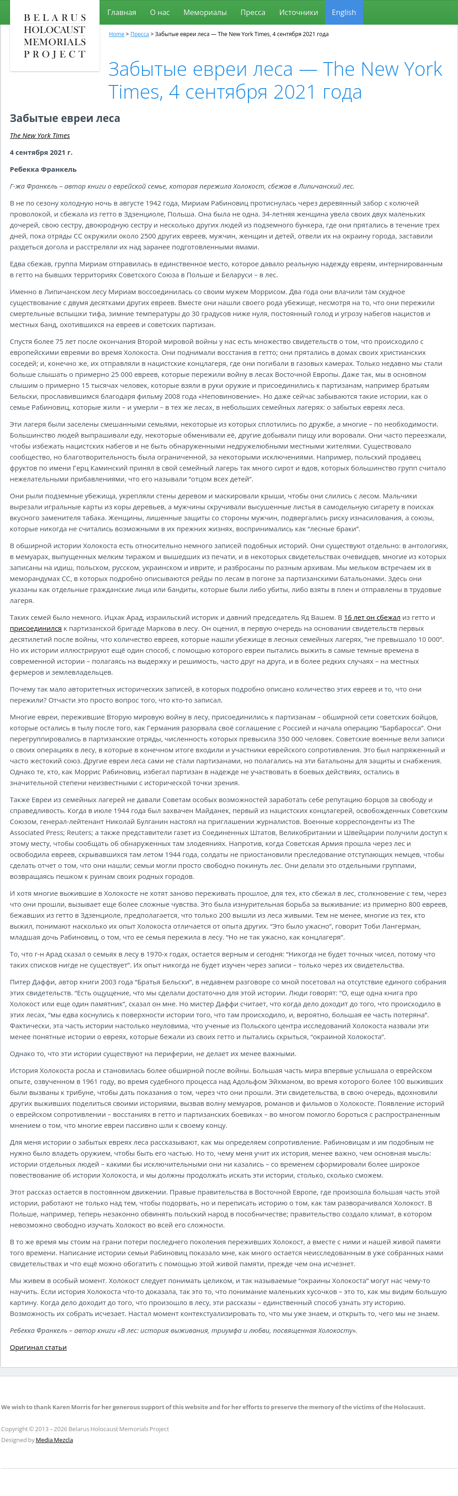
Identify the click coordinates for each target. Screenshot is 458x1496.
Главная (121, 12)
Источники (298, 12)
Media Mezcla (54, 1440)
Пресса (253, 12)
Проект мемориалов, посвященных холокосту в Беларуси (55, 35)
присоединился (36, 628)
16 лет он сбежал (372, 617)
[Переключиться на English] (344, 12)
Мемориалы (205, 12)
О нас (159, 12)
